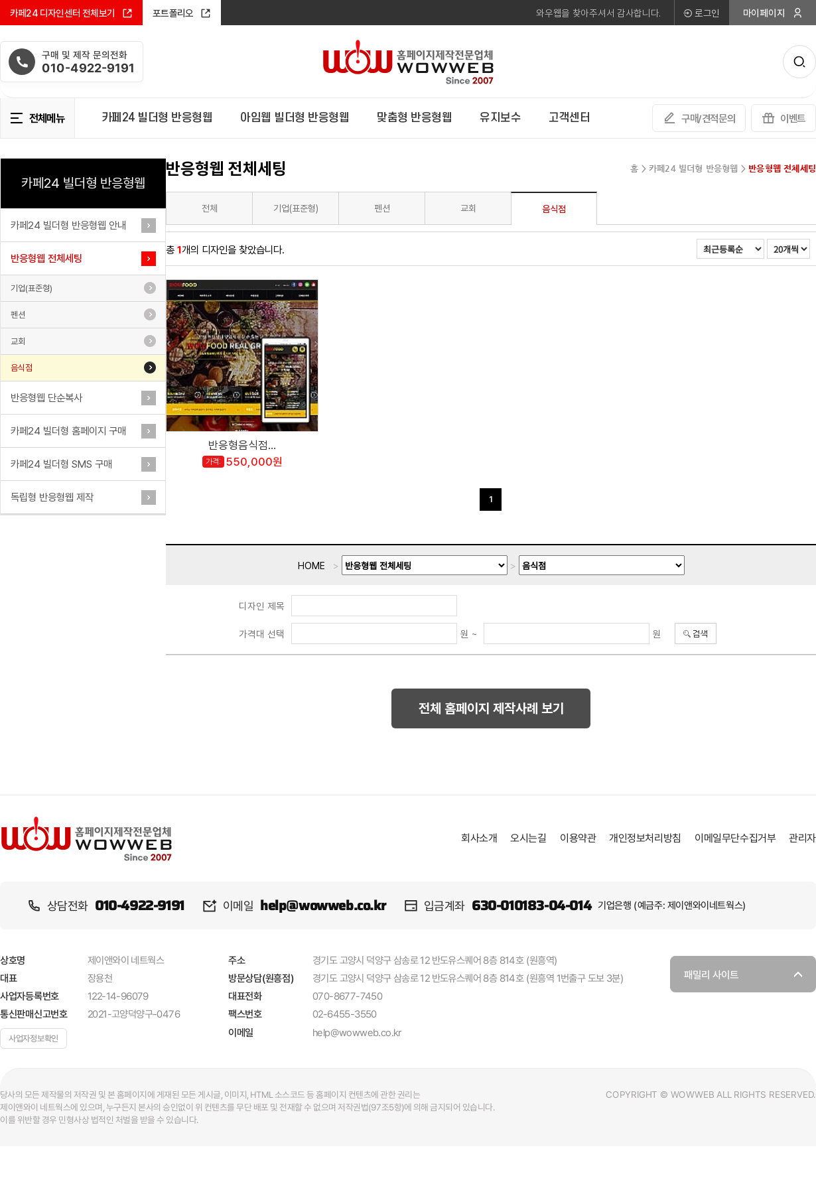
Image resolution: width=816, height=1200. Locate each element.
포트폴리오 (182, 13)
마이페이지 (773, 13)
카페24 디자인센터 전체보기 (71, 13)
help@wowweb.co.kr (322, 905)
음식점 (22, 368)
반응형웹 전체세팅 (46, 258)
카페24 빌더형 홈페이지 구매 (68, 431)
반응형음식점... (242, 445)
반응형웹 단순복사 (46, 397)
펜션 (18, 315)
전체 (210, 208)
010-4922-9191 (139, 905)
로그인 (701, 13)
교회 (18, 341)
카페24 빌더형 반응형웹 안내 (68, 225)
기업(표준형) (31, 288)
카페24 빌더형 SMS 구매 (61, 464)
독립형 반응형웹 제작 (52, 497)
